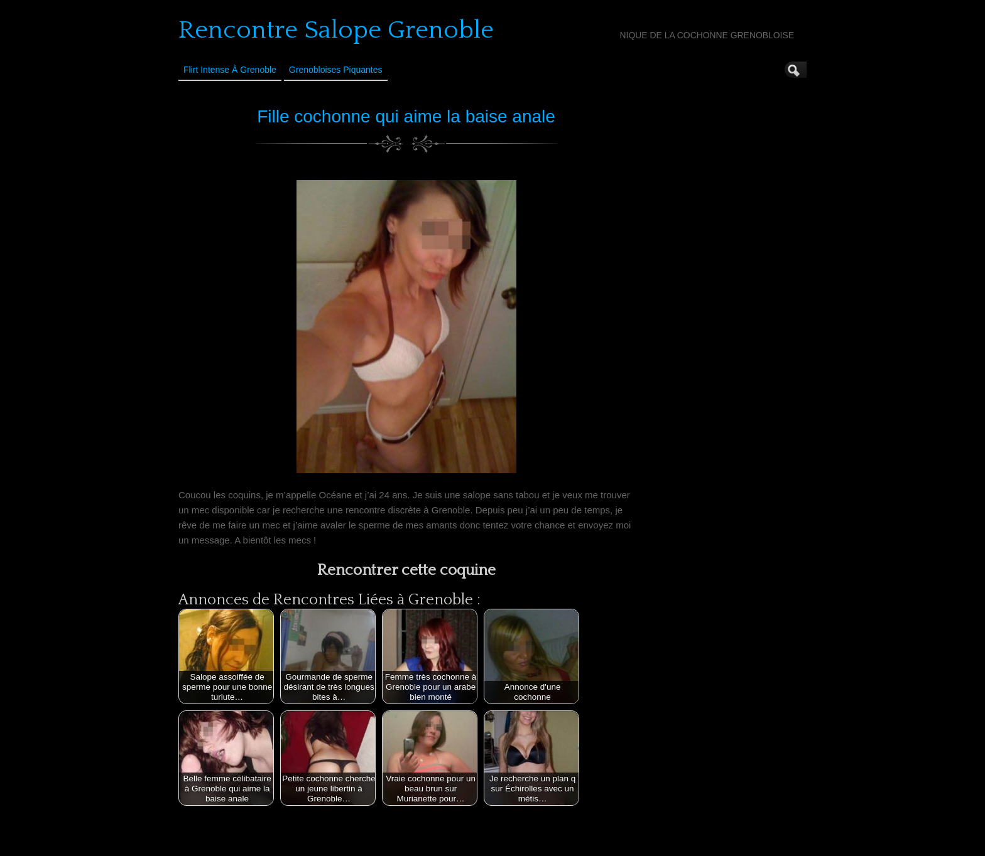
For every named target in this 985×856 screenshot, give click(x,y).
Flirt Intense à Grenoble (229, 70)
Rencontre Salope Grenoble (336, 30)
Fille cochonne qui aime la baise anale (406, 116)
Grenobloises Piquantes (336, 70)
